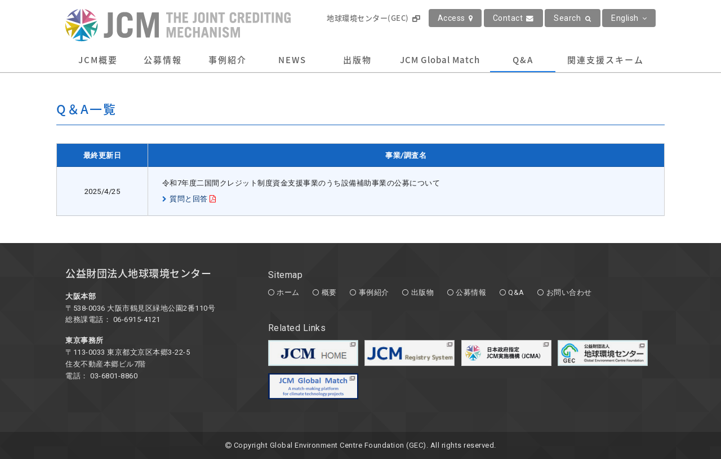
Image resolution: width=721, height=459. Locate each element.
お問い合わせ (569, 292)
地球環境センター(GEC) (373, 17)
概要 (329, 292)
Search (572, 18)
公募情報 (163, 60)
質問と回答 (189, 199)
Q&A (523, 60)
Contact (513, 18)
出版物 (357, 60)
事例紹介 (227, 60)
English (629, 18)
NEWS (292, 60)
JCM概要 (98, 60)
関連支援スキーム (605, 60)
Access (455, 18)
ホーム (288, 292)
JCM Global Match (440, 60)
